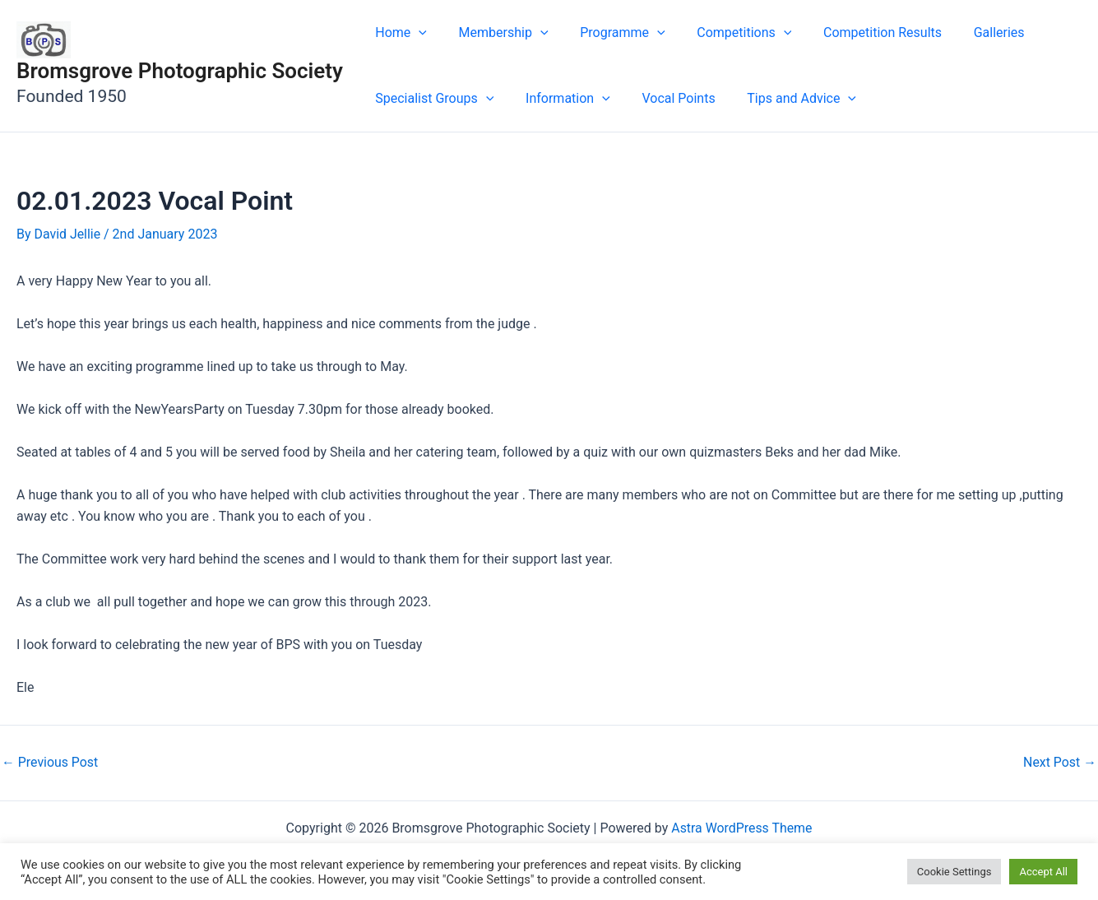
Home (398, 33)
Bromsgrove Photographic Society (179, 70)
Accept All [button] (1043, 871)
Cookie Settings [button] (954, 871)
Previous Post (50, 762)
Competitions (725, 33)
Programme (609, 33)
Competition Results (858, 32)
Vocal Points (665, 98)
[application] (416, 33)
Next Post (1059, 762)
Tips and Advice (782, 99)
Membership (495, 33)
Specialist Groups (432, 99)
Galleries (968, 32)
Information (559, 99)
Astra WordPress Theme (742, 828)
